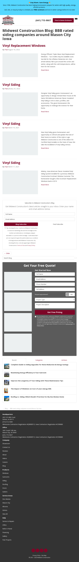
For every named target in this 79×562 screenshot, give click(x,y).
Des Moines (6, 499)
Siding (4, 481)
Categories (39, 360)
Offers (4, 525)
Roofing (5, 484)
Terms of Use (21, 245)
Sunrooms (5, 477)
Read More (45, 70)
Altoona (5, 506)
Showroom (6, 443)
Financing (5, 532)
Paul (6, 50)
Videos (4, 458)
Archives (64, 360)
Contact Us (6, 447)
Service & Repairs (8, 521)
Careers (5, 462)
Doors (4, 488)
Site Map (43, 555)
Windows (5, 473)
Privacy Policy (31, 245)
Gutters (4, 492)
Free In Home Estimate (63, 20)
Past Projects (6, 540)
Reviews (5, 451)
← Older (7, 253)
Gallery (4, 536)
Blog (4, 466)
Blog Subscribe (21, 224)
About (4, 455)
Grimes (4, 510)
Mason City (6, 503)
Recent (14, 360)
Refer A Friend (7, 529)
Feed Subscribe (58, 224)
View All (5, 514)
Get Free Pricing (54, 312)
